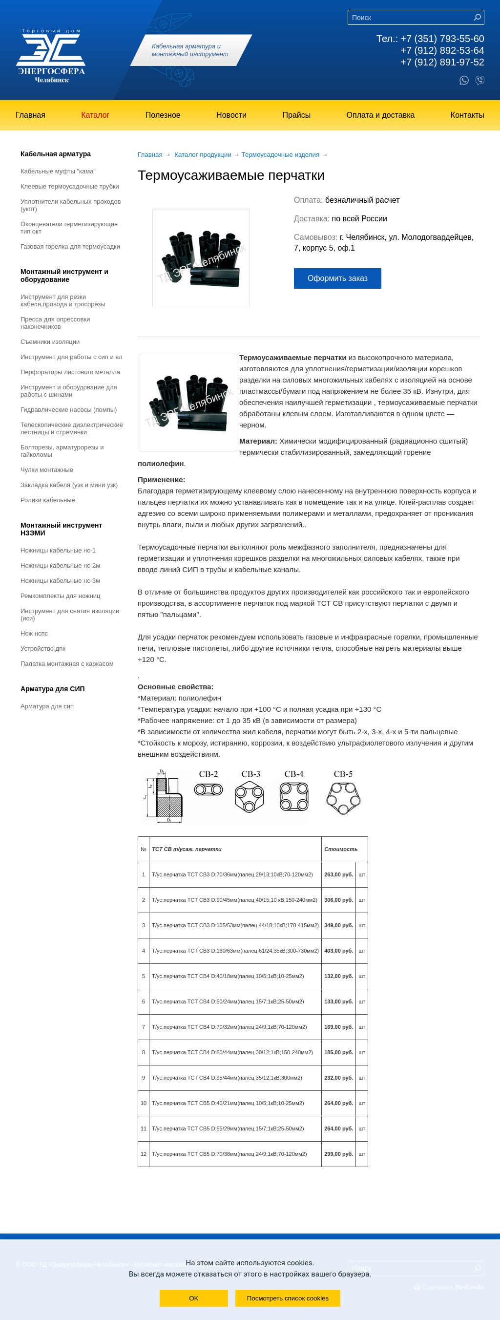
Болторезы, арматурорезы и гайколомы (62, 451)
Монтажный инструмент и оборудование (64, 275)
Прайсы (296, 115)
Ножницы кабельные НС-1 (58, 550)
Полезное (163, 115)
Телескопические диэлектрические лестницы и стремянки (72, 428)
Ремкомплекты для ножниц (61, 595)
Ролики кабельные (48, 500)
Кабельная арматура (56, 154)
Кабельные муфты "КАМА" (58, 171)
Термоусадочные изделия (281, 154)
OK (193, 1298)
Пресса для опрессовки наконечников (55, 323)
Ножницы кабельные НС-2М (60, 565)
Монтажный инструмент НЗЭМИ (61, 529)
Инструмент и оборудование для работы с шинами (69, 390)
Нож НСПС (34, 633)
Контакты (467, 115)
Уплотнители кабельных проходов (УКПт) (71, 205)
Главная (30, 115)
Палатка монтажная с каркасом (67, 663)
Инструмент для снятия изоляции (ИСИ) (70, 614)
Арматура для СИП (53, 689)
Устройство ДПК (43, 648)
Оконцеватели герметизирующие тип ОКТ (69, 227)
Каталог (95, 115)
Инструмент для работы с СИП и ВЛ (72, 357)
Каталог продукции (202, 154)
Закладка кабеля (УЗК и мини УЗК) (69, 485)
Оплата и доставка (381, 115)
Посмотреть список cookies (288, 1298)
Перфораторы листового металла (70, 372)
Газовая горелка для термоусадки (70, 246)
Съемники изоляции (50, 341)
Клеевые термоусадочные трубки (70, 186)
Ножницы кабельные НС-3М (60, 580)
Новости (231, 115)
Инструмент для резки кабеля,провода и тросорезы (63, 300)
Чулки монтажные (47, 469)
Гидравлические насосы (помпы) (69, 409)
